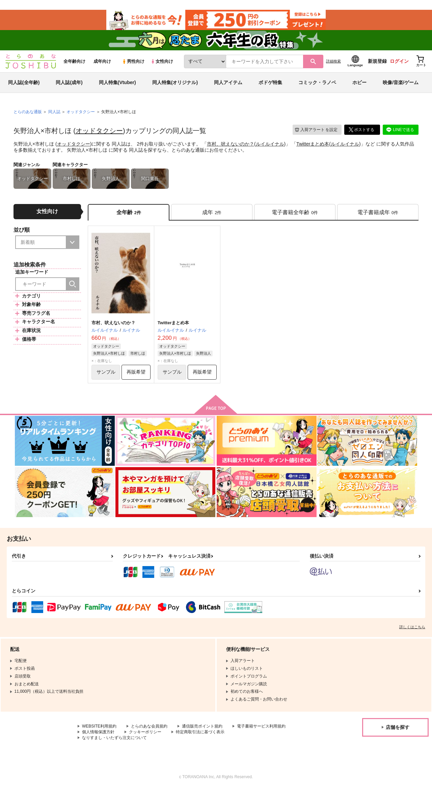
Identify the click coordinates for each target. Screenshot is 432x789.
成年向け (102, 61)
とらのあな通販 (28, 111)
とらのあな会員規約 (149, 726)
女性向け (162, 61)
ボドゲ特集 (270, 82)
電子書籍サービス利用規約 (261, 726)
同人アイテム (228, 82)
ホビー (359, 82)
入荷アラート (316, 130)
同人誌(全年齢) (23, 82)
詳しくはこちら (412, 627)
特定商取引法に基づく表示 (200, 732)
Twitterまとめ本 (312, 144)
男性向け (133, 61)
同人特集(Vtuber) (117, 82)
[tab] (211, 212)
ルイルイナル (270, 144)
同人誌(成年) (69, 82)
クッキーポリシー (145, 732)
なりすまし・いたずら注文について (114, 737)
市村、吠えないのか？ (230, 144)
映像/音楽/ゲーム (400, 82)
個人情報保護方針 (98, 732)
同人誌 (54, 111)
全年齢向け (74, 61)
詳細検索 (333, 61)
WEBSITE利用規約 (99, 726)
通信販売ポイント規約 (202, 726)
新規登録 (377, 61)
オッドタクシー (99, 130)
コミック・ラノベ (317, 82)
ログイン (399, 61)
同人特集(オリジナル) (175, 82)
